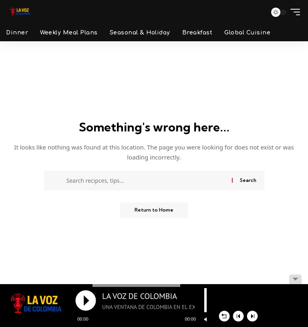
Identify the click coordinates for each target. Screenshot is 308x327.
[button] (257, 12)
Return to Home (154, 210)
